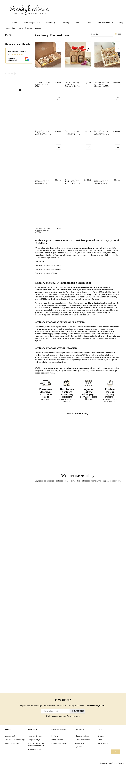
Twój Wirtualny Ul (34, 740)
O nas (100, 740)
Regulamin (78, 747)
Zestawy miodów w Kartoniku (48, 265)
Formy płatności (57, 740)
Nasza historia (103, 743)
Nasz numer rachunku (59, 743)
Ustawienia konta (34, 749)
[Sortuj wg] (102, 34)
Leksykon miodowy (82, 736)
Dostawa (54, 736)
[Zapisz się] (77, 711)
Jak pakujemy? (80, 743)
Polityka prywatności (82, 740)
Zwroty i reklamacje (12, 743)
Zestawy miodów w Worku (46, 273)
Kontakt (100, 736)
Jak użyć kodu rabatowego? (15, 740)
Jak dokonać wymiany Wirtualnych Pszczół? (36, 744)
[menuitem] (14, 23)
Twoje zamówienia (34, 736)
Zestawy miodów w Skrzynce (48, 269)
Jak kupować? (10, 736)
